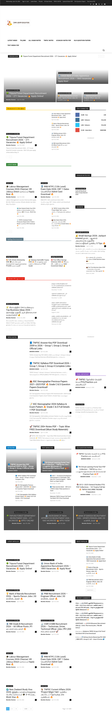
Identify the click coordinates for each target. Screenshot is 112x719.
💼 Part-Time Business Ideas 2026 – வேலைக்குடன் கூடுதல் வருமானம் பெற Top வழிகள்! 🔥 (95, 269)
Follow (103, 120)
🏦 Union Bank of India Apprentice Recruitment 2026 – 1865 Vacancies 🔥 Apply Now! (61, 115)
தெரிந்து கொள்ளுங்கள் (12, 257)
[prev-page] (7, 157)
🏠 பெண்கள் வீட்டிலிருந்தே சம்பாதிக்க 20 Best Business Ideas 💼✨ (95, 259)
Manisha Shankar (11, 145)
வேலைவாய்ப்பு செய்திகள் (13, 90)
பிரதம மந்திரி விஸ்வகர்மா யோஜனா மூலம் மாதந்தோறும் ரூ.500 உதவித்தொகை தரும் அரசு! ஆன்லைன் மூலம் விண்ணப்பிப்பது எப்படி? (61, 306)
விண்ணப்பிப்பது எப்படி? (12, 304)
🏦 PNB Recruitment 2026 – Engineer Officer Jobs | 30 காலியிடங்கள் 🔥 (59, 135)
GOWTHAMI (79, 623)
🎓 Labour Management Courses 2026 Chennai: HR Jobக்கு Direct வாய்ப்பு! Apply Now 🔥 (20, 190)
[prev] (99, 56)
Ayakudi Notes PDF (80, 188)
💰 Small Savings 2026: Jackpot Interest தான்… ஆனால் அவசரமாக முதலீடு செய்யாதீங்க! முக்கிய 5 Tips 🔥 (90, 240)
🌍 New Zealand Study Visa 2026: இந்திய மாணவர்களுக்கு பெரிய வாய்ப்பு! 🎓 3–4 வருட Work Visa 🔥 (21, 693)
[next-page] (10, 157)
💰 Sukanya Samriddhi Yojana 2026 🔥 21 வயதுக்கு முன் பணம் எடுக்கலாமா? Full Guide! (39, 263)
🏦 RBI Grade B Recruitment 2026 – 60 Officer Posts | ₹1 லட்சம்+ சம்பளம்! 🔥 (61, 145)
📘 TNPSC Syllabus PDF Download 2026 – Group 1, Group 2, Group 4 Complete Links (25, 477)
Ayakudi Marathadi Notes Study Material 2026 (81, 192)
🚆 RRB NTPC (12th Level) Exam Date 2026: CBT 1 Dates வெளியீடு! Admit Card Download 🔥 (55, 190)
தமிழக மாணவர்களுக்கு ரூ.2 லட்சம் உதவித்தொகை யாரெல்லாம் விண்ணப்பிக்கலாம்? (61, 285)
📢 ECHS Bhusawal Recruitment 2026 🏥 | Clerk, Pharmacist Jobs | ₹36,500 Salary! (90, 625)
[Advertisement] (68, 23)
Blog (30, 257)
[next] (103, 56)
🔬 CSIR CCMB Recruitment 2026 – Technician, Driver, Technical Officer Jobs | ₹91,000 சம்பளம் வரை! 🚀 (56, 628)
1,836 (25, 709)
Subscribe (103, 130)
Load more (90, 590)
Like (105, 115)
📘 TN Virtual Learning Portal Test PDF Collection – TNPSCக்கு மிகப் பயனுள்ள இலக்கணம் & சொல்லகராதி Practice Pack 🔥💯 (56, 465)
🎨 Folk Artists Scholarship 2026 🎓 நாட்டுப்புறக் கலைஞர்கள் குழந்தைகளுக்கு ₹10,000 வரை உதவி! (16, 263)
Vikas (77, 603)
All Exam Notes (80, 404)
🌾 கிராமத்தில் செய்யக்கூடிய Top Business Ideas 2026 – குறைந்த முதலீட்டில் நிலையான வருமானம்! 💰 (21, 311)
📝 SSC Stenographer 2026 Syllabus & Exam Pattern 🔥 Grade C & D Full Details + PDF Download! (50, 407)
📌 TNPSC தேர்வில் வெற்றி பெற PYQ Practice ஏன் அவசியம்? (88, 382)
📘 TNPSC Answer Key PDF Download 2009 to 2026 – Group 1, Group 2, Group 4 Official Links (50, 345)
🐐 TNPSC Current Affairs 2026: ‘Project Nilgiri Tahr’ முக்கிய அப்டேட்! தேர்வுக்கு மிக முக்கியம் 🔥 (56, 693)
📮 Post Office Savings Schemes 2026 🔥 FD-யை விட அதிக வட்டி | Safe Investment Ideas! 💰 (60, 263)
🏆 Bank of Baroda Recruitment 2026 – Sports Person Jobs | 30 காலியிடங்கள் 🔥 (60, 125)
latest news (9, 183)
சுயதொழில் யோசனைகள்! (82, 232)
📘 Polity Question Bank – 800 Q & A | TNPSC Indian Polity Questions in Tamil (60, 488)
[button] (103, 50)
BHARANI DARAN (34, 351)
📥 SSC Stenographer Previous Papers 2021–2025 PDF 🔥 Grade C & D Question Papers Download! (50, 384)
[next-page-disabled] (80, 199)
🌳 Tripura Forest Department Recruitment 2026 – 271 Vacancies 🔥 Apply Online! (49, 56)
